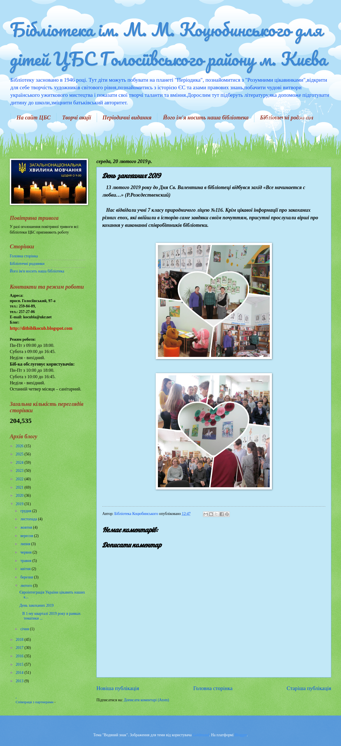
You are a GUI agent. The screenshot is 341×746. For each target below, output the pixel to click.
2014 (20, 672)
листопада (29, 519)
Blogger (241, 735)
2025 (20, 454)
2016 (20, 656)
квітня (26, 569)
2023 (20, 471)
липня (25, 544)
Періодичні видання (127, 117)
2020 (20, 495)
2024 (20, 462)
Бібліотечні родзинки (27, 264)
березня (27, 577)
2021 (20, 487)
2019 (20, 504)
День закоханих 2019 (36, 605)
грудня (26, 511)
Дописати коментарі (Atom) (146, 700)
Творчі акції (76, 117)
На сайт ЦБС (33, 117)
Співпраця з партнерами (35, 702)
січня (25, 629)
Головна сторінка (212, 688)
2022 (20, 479)
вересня (27, 536)
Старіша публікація (309, 688)
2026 (20, 446)
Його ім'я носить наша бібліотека (205, 117)
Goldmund (201, 735)
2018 (20, 639)
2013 (20, 681)
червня (26, 552)
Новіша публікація (117, 688)
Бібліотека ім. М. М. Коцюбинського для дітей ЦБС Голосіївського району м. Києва (168, 44)
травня (26, 561)
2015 (20, 664)
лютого (26, 585)
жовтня (26, 527)
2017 (20, 648)
